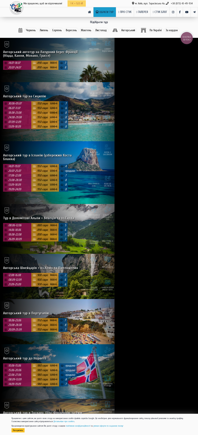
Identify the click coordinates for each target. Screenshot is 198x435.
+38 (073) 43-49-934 (182, 3)
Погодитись (18, 430)
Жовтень (86, 30)
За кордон (172, 30)
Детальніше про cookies (63, 421)
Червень (31, 30)
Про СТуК (125, 12)
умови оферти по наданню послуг (108, 426)
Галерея (142, 12)
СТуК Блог (160, 12)
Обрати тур (105, 12)
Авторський (128, 30)
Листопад (101, 30)
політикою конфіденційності (78, 426)
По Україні (156, 30)
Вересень (71, 30)
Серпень (57, 30)
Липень (44, 30)
